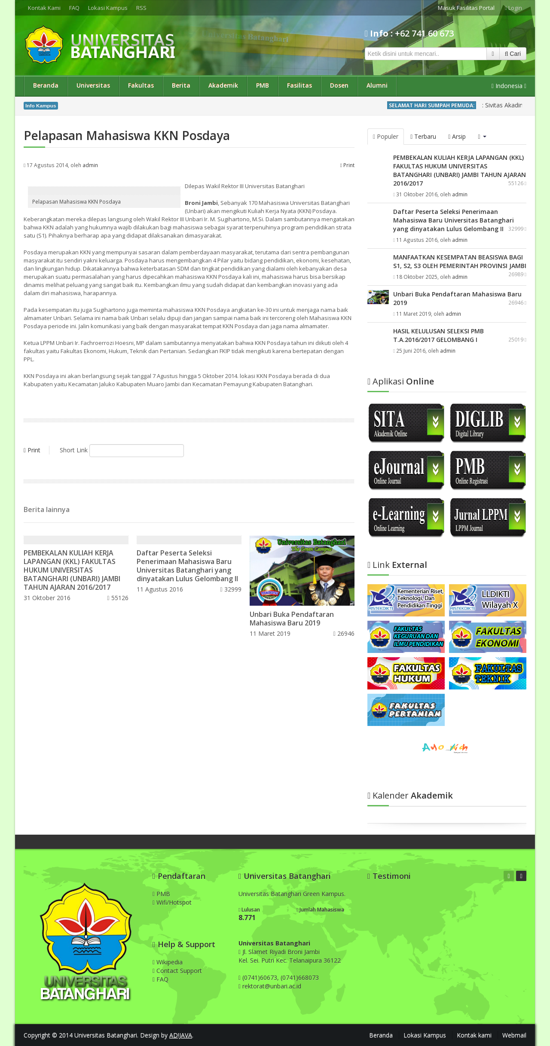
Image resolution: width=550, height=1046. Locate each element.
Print (347, 165)
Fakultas (141, 85)
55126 (117, 598)
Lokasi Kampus (108, 8)
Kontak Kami (44, 8)
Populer (385, 136)
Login (513, 8)
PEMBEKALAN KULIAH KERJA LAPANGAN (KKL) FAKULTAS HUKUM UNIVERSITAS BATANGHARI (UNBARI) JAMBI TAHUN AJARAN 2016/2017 (72, 570)
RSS (141, 8)
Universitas (93, 85)
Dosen (339, 85)
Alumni (377, 85)
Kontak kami (474, 1035)
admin (90, 165)
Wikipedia (168, 962)
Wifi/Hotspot (172, 902)
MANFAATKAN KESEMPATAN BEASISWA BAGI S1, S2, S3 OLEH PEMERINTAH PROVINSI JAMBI (459, 261)
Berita (181, 85)
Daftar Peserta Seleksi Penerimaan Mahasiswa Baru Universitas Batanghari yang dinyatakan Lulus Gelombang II (187, 565)
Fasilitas (299, 85)
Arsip (457, 136)
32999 (230, 589)
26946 (343, 633)
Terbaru (423, 136)
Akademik (223, 85)
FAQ (74, 8)
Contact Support (177, 971)
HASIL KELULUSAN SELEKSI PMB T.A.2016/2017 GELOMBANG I (438, 335)
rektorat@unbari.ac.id (271, 986)
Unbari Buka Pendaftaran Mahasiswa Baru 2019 (292, 619)
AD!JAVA (180, 1035)
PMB (262, 85)
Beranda (45, 85)
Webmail (514, 1035)
